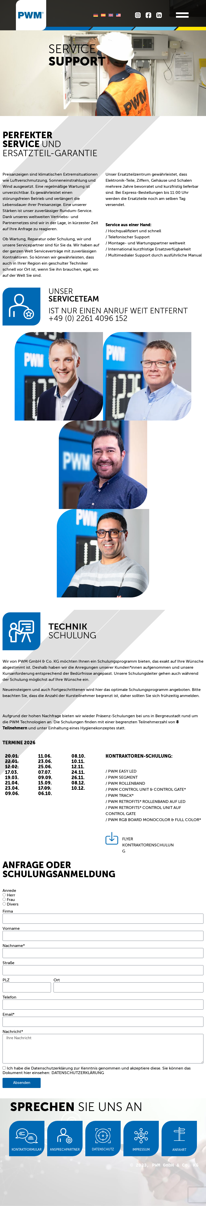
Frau (11, 899)
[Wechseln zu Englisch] (111, 15)
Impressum (141, 1149)
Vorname (11, 928)
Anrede (9, 890)
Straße (8, 963)
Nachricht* (13, 1031)
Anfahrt (179, 1150)
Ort (57, 980)
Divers (12, 904)
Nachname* (14, 945)
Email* (8, 1014)
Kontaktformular (27, 1149)
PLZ (6, 980)
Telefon (9, 997)
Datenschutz (103, 1149)
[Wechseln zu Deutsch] (95, 15)
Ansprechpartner (65, 1149)
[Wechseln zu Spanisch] (103, 15)
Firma (8, 911)
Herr (11, 895)
